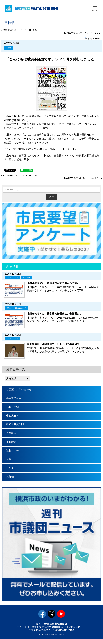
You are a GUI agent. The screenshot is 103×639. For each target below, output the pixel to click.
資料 (8, 459)
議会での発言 (13, 398)
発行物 (8, 48)
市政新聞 (26, 277)
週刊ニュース (13, 450)
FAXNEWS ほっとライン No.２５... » (83, 33)
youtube (61, 614)
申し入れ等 (12, 415)
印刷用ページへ (94, 39)
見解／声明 (12, 407)
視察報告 (11, 433)
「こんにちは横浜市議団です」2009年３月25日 (30, 149)
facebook (42, 614)
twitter (51, 614)
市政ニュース (12, 277)
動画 (9, 308)
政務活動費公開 (15, 424)
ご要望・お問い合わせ (18, 389)
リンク (10, 468)
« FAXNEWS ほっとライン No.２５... (20, 30)
